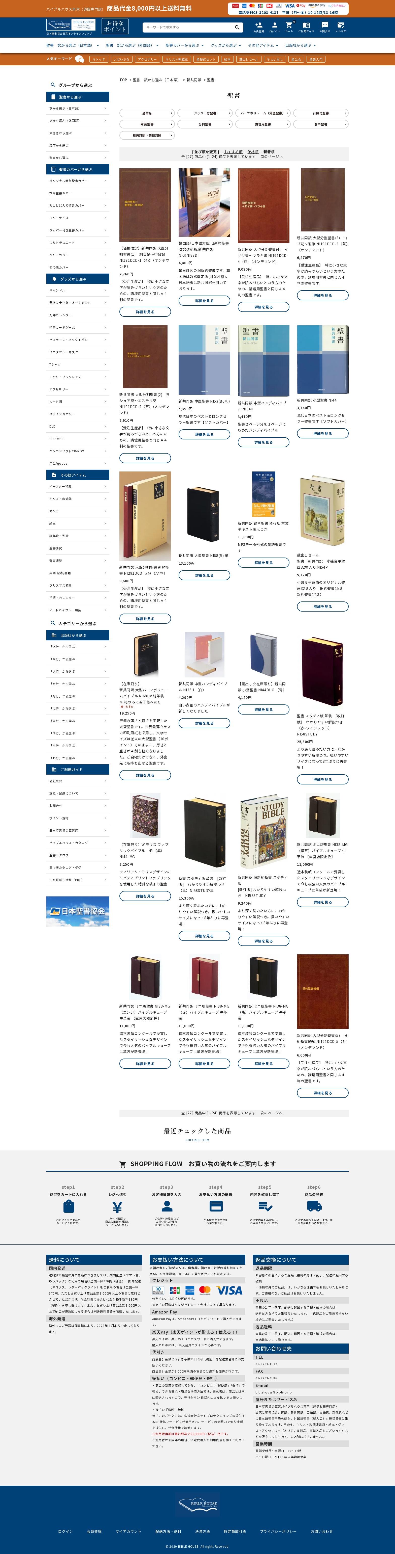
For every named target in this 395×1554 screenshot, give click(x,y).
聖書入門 (316, 59)
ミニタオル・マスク (63, 352)
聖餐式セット (206, 59)
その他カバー (59, 267)
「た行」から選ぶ (63, 683)
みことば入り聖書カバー (67, 205)
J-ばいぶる (121, 59)
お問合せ (55, 805)
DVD (52, 426)
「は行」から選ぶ (63, 708)
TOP (123, 79)
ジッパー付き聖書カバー (67, 230)
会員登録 (94, 1531)
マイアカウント (129, 1531)
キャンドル (57, 290)
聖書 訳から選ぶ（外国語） (130, 45)
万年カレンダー (60, 315)
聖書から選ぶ (59, 157)
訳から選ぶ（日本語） (65, 108)
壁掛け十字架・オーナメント (70, 302)
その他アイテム (261, 45)
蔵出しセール (248, 59)
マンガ (54, 511)
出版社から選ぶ (298, 45)
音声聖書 (321, 124)
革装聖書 (147, 124)
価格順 (253, 151)
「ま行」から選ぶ (63, 721)
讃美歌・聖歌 (59, 536)
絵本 (227, 59)
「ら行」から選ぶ (63, 745)
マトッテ (98, 59)
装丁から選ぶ (59, 145)
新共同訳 (194, 79)
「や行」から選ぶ (63, 733)
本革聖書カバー (60, 193)
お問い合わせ (322, 1531)
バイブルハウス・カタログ (68, 842)
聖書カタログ (59, 855)
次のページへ (272, 156)
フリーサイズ (59, 218)
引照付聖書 (321, 113)
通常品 (147, 113)
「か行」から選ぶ (63, 659)
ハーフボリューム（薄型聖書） (263, 113)
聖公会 (296, 59)
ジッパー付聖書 (205, 113)
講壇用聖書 (263, 124)
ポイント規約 (59, 818)
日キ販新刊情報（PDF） (66, 880)
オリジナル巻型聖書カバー (68, 180)
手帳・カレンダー (62, 597)
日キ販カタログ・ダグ (65, 867)
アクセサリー (147, 59)
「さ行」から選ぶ (63, 671)
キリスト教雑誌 (177, 59)
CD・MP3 (56, 438)
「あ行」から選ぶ (63, 646)
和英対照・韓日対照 (147, 135)
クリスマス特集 (60, 585)
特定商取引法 (235, 1531)
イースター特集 (60, 486)
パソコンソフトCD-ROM (66, 451)
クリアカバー (59, 255)
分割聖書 (205, 124)
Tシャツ (55, 364)
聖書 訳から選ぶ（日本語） (70, 45)
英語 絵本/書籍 (60, 573)
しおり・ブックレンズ (65, 377)
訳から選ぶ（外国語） (65, 120)
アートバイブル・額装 (65, 610)
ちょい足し (275, 59)
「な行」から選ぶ (63, 696)
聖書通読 (55, 560)
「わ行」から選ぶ (63, 758)
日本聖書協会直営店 (63, 830)
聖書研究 (55, 548)
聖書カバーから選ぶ (182, 45)
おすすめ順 (233, 151)
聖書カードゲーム (62, 327)
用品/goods (58, 463)
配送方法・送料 (168, 1531)
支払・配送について (63, 793)
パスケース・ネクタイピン (68, 339)
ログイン (65, 1531)
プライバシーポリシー (278, 1531)
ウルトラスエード (62, 242)
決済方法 (202, 1531)
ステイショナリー (62, 414)
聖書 (210, 79)
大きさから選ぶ (60, 133)
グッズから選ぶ (224, 45)
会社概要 (55, 781)
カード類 (55, 401)
